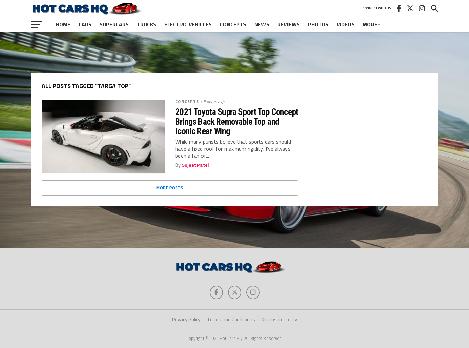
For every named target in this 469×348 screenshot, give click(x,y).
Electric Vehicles (188, 24)
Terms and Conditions (231, 319)
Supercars (114, 24)
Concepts (233, 24)
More (370, 24)
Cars (85, 24)
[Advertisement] (234, 52)
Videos (346, 24)
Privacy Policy (186, 319)
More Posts (169, 187)
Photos (318, 24)
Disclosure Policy (279, 319)
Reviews (288, 24)
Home (63, 24)
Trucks (146, 24)
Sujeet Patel (195, 165)
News (261, 24)
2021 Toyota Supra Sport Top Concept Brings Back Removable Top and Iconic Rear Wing (236, 121)
